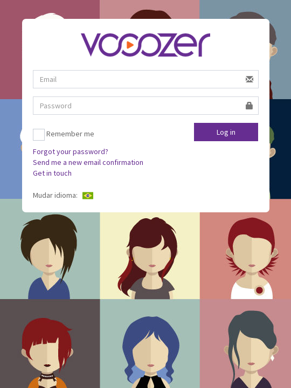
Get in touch (52, 173)
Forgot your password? (70, 151)
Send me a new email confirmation (88, 162)
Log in (226, 132)
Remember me (63, 135)
